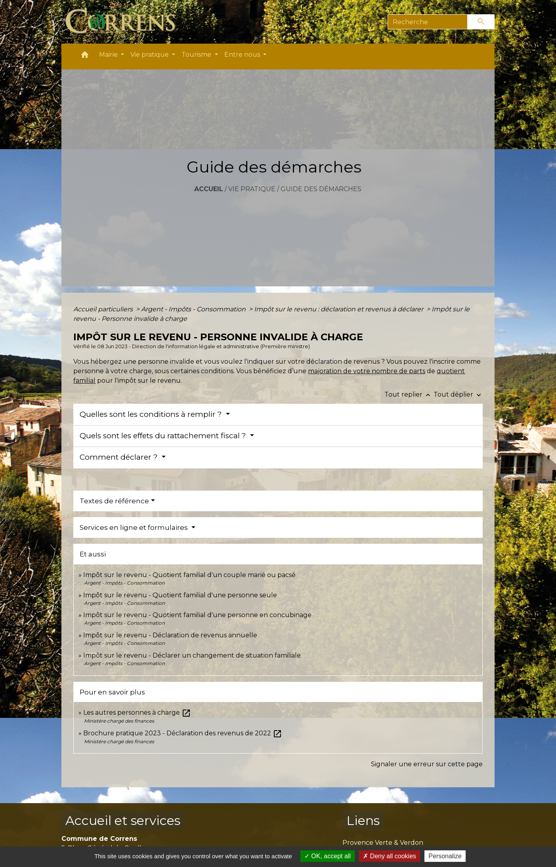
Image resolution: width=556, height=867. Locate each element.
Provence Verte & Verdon (382, 842)
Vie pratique (251, 189)
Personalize (445, 856)
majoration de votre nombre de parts (366, 371)
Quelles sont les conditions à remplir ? (152, 414)
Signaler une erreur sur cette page (427, 764)
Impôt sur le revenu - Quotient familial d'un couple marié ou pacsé (189, 575)
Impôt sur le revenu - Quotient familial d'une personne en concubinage (197, 615)
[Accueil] (125, 22)
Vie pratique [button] (150, 54)
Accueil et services (122, 820)
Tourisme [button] (197, 54)
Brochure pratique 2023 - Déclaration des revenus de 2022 (182, 733)
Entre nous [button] (243, 54)
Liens (363, 820)
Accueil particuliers (103, 309)
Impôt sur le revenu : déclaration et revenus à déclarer (339, 309)
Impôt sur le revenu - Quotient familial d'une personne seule (180, 595)
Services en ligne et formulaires (134, 527)
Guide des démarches (321, 189)
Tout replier (409, 394)
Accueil (208, 189)
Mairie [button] (109, 54)
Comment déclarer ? (120, 457)
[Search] (428, 21)
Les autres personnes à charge (137, 712)
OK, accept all (327, 856)
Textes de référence (114, 501)
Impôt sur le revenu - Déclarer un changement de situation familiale (192, 655)
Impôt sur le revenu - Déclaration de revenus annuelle (170, 635)
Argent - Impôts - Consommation (194, 309)
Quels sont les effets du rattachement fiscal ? (164, 435)
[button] (85, 56)
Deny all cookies (389, 856)
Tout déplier (458, 394)
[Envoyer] (481, 21)
